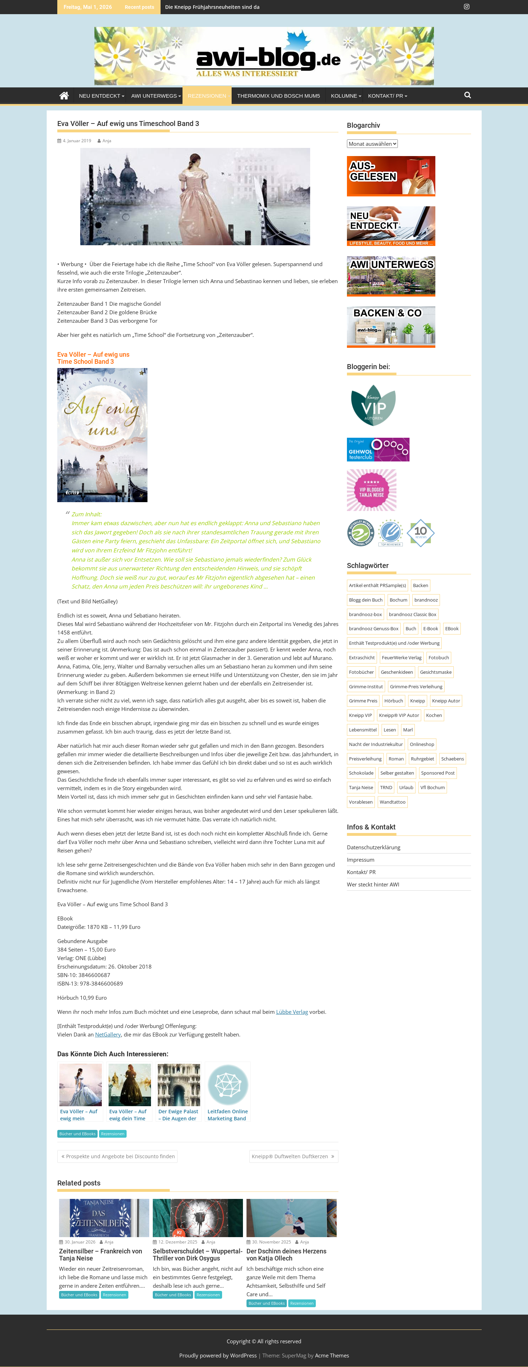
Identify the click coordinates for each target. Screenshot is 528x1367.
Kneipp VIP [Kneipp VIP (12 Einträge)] (360, 715)
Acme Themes (332, 1355)
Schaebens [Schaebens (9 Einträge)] (452, 759)
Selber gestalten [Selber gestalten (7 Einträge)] (397, 773)
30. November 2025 (268, 1242)
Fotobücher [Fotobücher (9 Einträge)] (361, 672)
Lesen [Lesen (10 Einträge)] (390, 729)
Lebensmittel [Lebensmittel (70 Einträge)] (363, 729)
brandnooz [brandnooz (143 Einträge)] (426, 600)
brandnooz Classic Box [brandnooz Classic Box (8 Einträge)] (412, 614)
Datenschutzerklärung (373, 847)
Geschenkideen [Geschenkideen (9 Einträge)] (397, 672)
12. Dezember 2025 (175, 1242)
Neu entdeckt (100, 96)
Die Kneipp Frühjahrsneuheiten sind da (212, 7)
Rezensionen (207, 96)
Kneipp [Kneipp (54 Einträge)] (417, 700)
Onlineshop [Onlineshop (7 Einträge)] (422, 744)
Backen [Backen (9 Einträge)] (420, 585)
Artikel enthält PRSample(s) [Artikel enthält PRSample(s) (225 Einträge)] (377, 585)
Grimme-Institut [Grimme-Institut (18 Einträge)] (366, 686)
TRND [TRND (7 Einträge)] (386, 787)
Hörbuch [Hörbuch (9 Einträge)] (393, 700)
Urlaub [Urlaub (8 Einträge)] (406, 787)
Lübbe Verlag (292, 1011)
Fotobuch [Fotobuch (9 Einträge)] (439, 657)
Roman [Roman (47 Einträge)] (396, 759)
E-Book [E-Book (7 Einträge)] (430, 628)
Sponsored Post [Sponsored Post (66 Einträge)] (438, 773)
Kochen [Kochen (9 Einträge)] (434, 715)
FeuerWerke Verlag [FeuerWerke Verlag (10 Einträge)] (402, 657)
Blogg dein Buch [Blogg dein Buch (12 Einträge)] (366, 600)
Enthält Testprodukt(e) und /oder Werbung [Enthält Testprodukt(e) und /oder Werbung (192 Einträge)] (394, 643)
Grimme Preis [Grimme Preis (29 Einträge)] (363, 700)
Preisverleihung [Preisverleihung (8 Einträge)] (365, 759)
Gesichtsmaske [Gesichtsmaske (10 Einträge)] (436, 672)
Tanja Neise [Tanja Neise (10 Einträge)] (361, 787)
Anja (104, 141)
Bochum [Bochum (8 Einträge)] (398, 600)
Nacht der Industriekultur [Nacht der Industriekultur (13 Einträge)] (376, 744)
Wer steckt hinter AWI (373, 884)
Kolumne (344, 96)
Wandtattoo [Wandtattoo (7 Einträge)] (393, 802)
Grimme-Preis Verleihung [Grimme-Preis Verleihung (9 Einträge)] (416, 686)
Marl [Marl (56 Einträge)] (408, 729)
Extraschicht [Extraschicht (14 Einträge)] (362, 657)
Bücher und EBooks (77, 1133)
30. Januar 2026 (77, 1242)
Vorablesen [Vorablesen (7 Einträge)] (361, 802)
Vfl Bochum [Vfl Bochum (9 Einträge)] (432, 787)
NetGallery (108, 1034)
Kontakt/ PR (385, 96)
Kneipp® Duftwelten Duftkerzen (291, 1156)
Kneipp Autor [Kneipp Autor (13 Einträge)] (446, 700)
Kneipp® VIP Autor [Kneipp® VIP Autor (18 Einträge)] (399, 715)
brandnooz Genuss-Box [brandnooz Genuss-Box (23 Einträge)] (374, 628)
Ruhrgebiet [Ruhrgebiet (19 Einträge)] (422, 759)
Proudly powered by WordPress (218, 1355)
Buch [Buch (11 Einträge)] (411, 628)
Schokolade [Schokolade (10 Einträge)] (361, 773)
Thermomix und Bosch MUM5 (278, 96)
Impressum (361, 859)
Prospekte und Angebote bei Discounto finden (120, 1156)
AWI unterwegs (154, 96)
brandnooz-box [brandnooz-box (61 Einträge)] (365, 614)
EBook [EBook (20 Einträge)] (452, 628)
